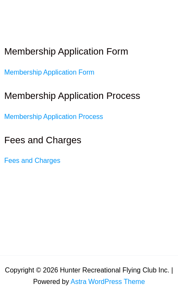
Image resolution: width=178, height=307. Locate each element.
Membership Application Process (53, 116)
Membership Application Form (49, 72)
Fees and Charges (32, 160)
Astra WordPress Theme (108, 281)
